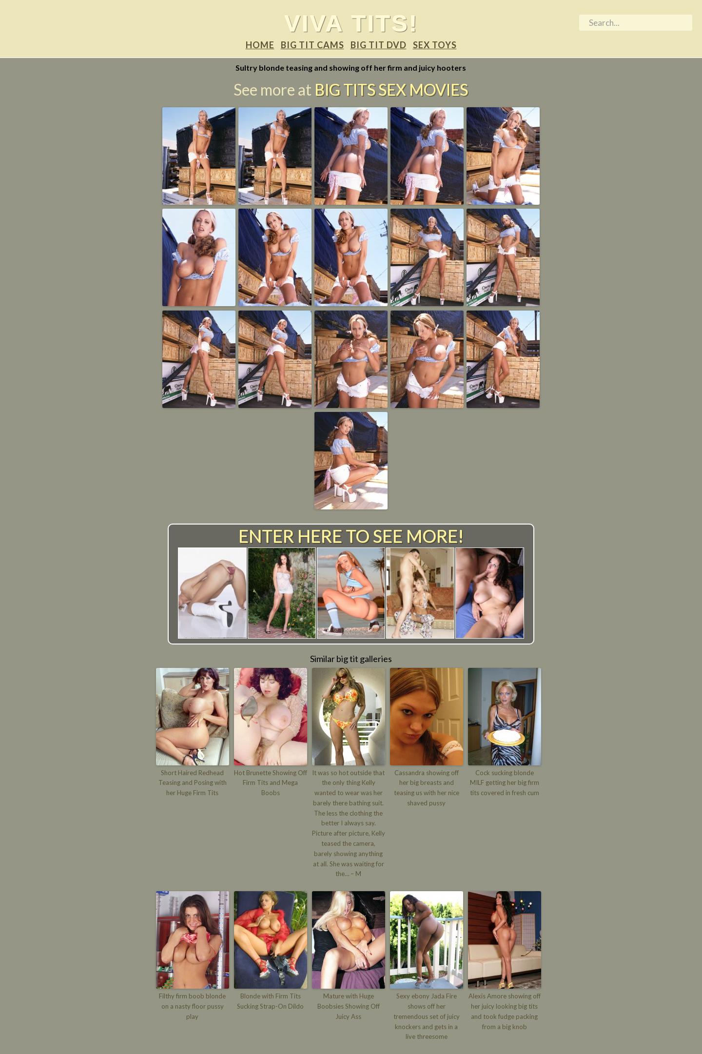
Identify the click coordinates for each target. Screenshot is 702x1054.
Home (260, 44)
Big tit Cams (312, 44)
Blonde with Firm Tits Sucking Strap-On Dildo (270, 1001)
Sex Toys (435, 44)
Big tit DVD (379, 44)
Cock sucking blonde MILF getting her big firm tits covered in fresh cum (504, 783)
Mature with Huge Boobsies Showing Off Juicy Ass (348, 1006)
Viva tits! (351, 23)
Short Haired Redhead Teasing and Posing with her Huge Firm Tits (192, 783)
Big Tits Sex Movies (391, 89)
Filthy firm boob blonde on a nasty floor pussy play (192, 1006)
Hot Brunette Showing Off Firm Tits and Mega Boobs (270, 783)
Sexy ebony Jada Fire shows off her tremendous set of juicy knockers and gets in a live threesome (426, 1016)
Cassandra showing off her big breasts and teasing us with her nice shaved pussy (426, 788)
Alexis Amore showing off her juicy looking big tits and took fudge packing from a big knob (504, 1011)
